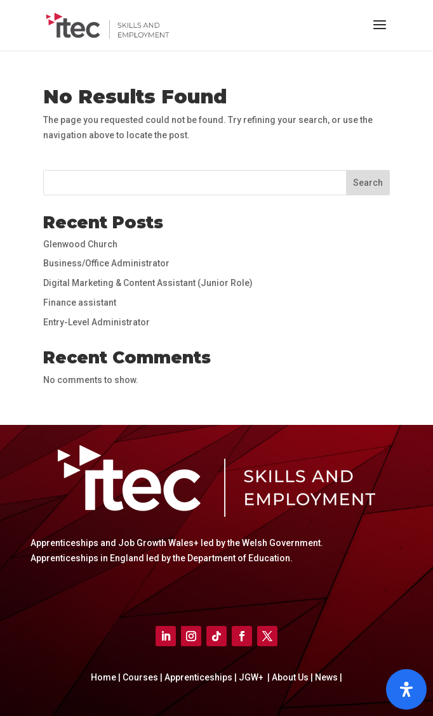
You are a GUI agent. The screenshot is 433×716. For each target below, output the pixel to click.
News (327, 677)
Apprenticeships (199, 677)
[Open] (406, 689)
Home (104, 677)
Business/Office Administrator (106, 263)
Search (368, 183)
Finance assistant (79, 302)
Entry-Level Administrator (96, 322)
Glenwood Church (80, 244)
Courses (141, 677)
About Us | (291, 677)
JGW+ (252, 677)
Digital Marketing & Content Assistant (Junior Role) (148, 283)
